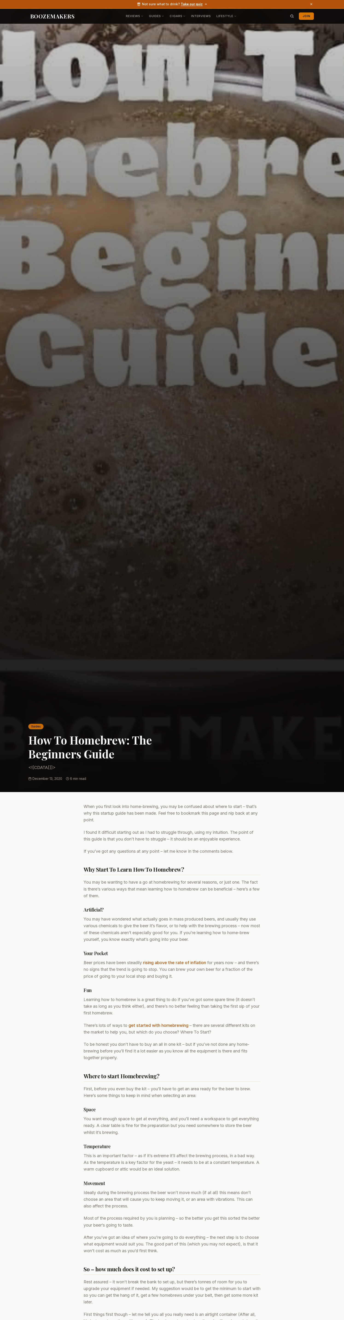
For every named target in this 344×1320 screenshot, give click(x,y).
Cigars (177, 16)
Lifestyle (226, 16)
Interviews (201, 16)
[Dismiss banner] (311, 4)
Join (306, 16)
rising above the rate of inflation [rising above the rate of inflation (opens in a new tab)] (174, 962)
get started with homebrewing (158, 1025)
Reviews (134, 16)
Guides (156, 16)
